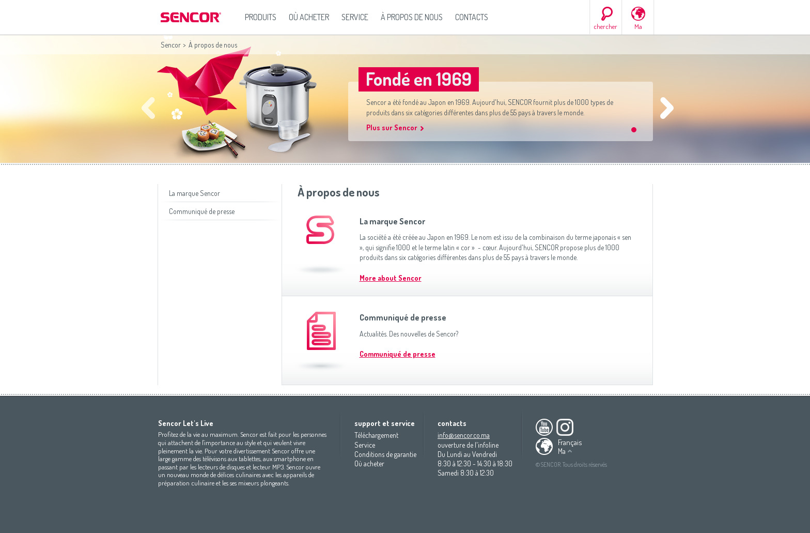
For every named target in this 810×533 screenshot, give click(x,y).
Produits (260, 17)
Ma (638, 26)
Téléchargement (376, 435)
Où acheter (309, 17)
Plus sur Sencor (391, 127)
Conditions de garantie (385, 454)
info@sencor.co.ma (464, 435)
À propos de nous (412, 17)
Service (354, 17)
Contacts (471, 17)
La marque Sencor (194, 193)
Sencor (171, 44)
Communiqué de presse (202, 211)
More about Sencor (391, 277)
